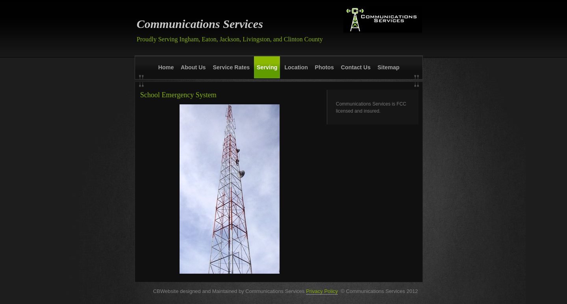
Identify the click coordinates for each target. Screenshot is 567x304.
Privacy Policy (322, 291)
